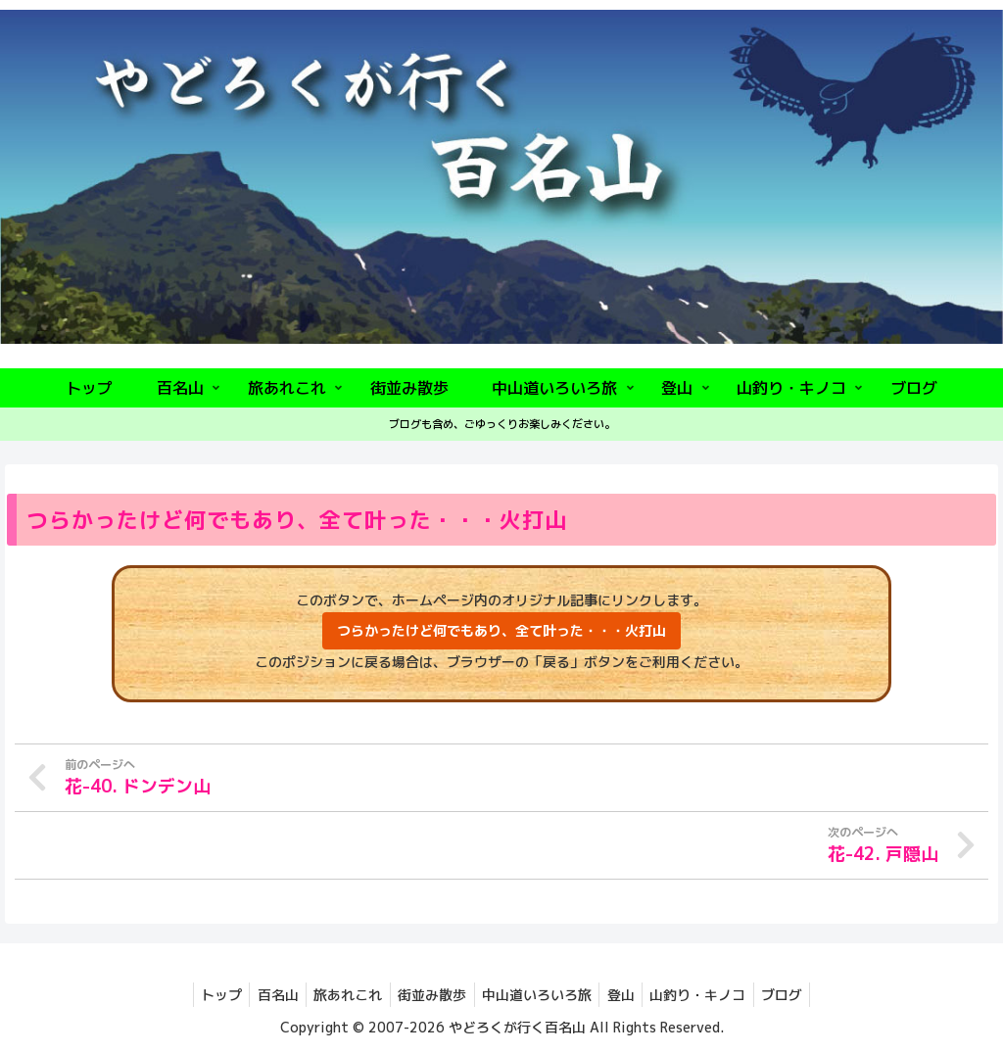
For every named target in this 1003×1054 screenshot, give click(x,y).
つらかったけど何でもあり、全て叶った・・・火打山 (501, 630)
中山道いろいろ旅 (540, 993)
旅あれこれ (341, 993)
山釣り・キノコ (711, 993)
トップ (203, 993)
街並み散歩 (430, 993)
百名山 (265, 993)
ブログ (800, 993)
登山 (629, 993)
